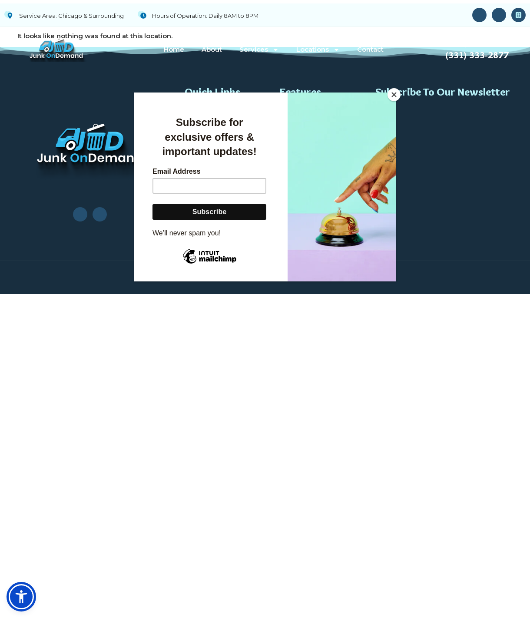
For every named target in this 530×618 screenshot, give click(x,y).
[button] (21, 596)
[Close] (394, 94)
